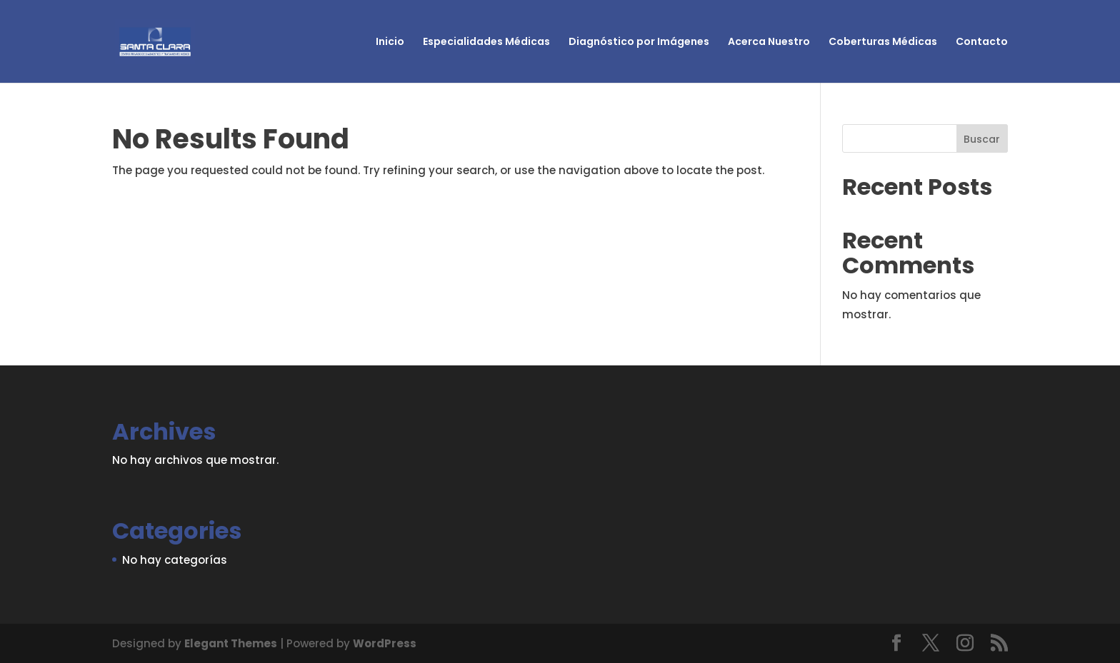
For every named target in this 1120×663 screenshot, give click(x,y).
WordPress (384, 643)
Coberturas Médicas (883, 42)
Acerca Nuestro (769, 42)
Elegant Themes (230, 643)
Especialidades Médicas (486, 42)
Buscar (982, 139)
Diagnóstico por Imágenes (639, 42)
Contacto (982, 42)
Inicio (390, 42)
